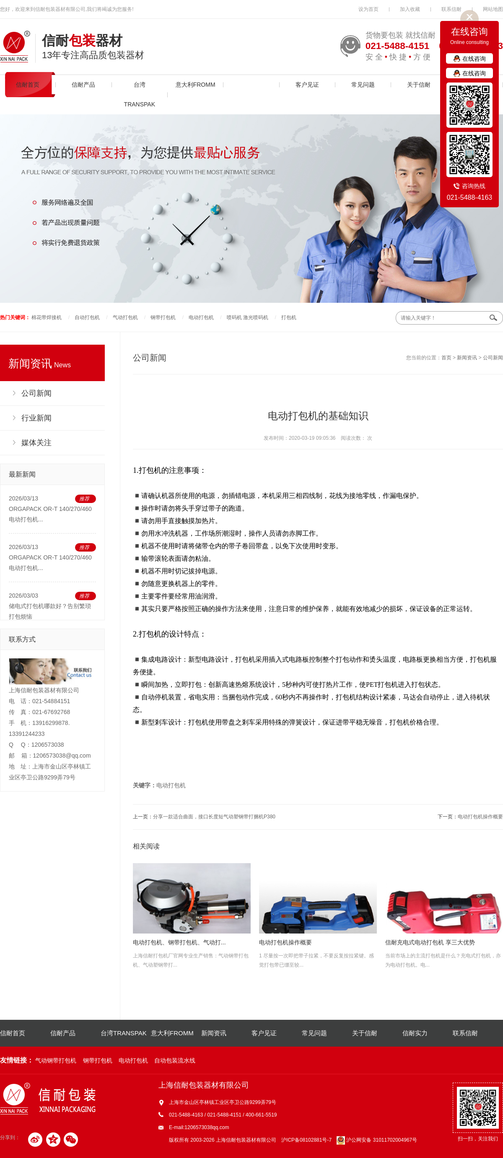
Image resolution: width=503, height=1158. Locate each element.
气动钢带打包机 (55, 1060)
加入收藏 (410, 9)
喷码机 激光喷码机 (247, 317)
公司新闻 (493, 358)
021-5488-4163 (470, 197)
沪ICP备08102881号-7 (306, 1140)
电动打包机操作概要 (480, 817)
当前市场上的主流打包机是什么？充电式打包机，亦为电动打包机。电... (444, 915)
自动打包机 (87, 317)
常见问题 (363, 84)
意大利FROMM (195, 84)
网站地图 (493, 9)
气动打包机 (125, 317)
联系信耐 (451, 9)
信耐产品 (83, 84)
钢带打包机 (163, 317)
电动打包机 (201, 317)
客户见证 (307, 84)
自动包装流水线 (174, 1060)
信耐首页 (27, 84)
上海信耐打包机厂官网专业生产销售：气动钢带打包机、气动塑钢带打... (192, 915)
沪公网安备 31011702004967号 (377, 1140)
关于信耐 (418, 84)
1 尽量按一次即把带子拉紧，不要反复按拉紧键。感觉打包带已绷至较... (318, 915)
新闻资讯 (251, 84)
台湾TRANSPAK (139, 94)
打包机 (288, 317)
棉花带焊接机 (46, 317)
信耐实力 (415, 1033)
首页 (446, 358)
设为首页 (368, 9)
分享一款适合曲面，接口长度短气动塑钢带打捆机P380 (214, 817)
